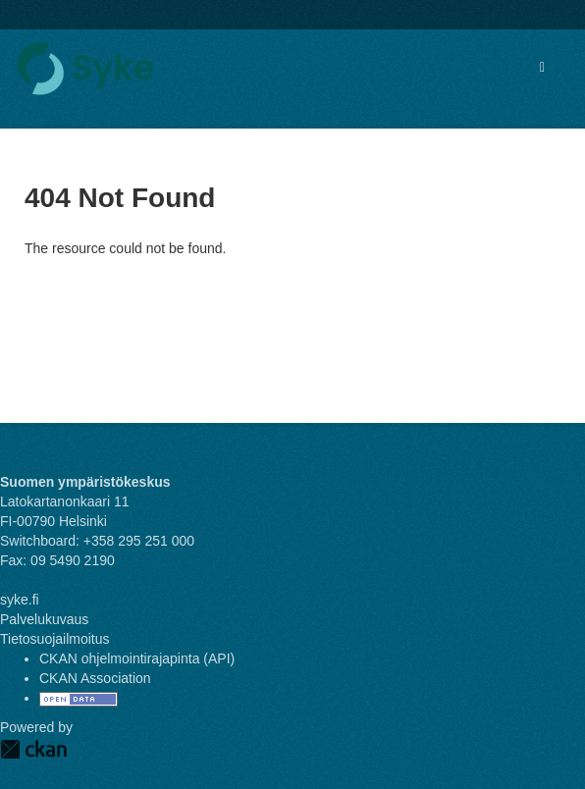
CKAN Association (95, 678)
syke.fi (19, 599)
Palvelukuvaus (44, 619)
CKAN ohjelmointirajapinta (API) (137, 658)
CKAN (33, 749)
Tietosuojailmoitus (55, 639)
